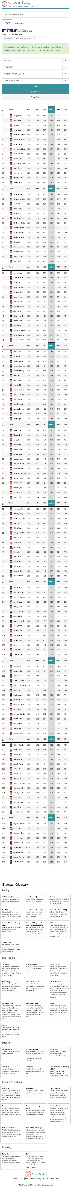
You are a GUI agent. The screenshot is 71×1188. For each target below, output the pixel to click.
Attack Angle (6, 982)
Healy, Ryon (17, 650)
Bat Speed (5, 964)
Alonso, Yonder (18, 287)
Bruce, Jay (16, 375)
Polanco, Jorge (18, 802)
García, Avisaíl (17, 273)
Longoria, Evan (18, 671)
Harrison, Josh (18, 654)
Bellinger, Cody (18, 292)
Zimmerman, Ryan (19, 199)
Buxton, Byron (17, 759)
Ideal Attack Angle (32, 982)
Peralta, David (17, 631)
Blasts (52, 1003)
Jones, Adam (17, 616)
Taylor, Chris (17, 440)
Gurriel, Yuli (17, 588)
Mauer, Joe (16, 242)
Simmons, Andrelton (19, 685)
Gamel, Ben (17, 769)
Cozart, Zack (17, 538)
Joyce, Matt (17, 352)
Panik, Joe (16, 690)
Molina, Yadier (18, 528)
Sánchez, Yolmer (18, 833)
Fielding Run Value (56, 1106)
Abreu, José (17, 282)
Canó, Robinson (18, 361)
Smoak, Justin (17, 159)
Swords (4, 1025)
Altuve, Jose (17, 311)
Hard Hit (5, 910)
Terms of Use (18, 1178)
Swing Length (55, 964)
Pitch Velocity (7, 1049)
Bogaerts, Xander (19, 824)
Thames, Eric (17, 435)
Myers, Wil (16, 523)
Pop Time (5, 1088)
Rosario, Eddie (18, 497)
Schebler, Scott (18, 404)
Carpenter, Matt (18, 194)
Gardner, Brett (17, 492)
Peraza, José (17, 719)
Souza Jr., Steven (18, 395)
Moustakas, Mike (18, 469)
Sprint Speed (6, 1154)
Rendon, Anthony (18, 237)
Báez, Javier (17, 797)
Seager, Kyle (17, 419)
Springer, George (18, 178)
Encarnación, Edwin (19, 163)
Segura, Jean (17, 640)
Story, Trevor (17, 755)
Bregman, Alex (18, 478)
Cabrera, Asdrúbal (19, 519)
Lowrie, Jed (17, 261)
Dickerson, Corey (18, 645)
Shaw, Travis (17, 557)
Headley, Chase (18, 635)
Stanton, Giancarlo (19, 139)
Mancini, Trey (17, 483)
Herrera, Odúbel (18, 681)
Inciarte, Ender (18, 793)
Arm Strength (31, 1088)
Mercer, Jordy (17, 750)
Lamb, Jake (17, 380)
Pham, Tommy (17, 209)
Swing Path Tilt (7, 1003)
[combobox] (35, 14)
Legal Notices (43, 1178)
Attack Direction (55, 982)
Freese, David (17, 449)
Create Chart (35, 97)
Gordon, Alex (17, 774)
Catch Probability (8, 1128)
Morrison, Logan (18, 247)
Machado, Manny (18, 306)
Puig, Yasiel (17, 326)
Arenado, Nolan (18, 256)
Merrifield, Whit (18, 576)
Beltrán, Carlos (18, 838)
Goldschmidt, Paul (19, 149)
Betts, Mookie (17, 454)
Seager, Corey (17, 183)
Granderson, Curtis (19, 464)
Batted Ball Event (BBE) (58, 910)
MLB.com (54, 1178)
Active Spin (54, 1049)
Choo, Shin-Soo (18, 252)
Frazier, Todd (17, 356)
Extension (29, 1067)
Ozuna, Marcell (18, 278)
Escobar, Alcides (18, 857)
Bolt (27, 1154)
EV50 (51, 923)
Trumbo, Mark (17, 728)
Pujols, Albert (17, 626)
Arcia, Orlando (18, 852)
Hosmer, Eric (17, 385)
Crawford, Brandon (19, 714)
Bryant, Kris (17, 213)
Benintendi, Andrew (19, 473)
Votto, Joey (16, 125)
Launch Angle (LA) (32, 897)
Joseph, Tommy (18, 764)
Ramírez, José (17, 302)
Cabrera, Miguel (18, 232)
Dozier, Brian (17, 430)
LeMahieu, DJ (17, 445)
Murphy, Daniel (18, 316)
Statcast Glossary (15, 884)
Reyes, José (17, 807)
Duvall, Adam (17, 724)
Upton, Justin (17, 297)
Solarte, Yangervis (19, 783)
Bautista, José (17, 695)
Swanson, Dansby (19, 778)
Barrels (52, 897)
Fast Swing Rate (31, 964)
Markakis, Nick (18, 592)
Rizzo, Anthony (18, 154)
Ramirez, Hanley (18, 409)
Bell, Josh (16, 547)
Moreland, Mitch (18, 228)
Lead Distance (55, 1088)
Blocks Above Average (34, 1128)
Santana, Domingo (19, 366)
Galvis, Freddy (18, 828)
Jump (4, 1106)
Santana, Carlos (18, 321)
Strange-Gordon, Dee (20, 847)
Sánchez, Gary (17, 173)
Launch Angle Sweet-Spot (35, 910)
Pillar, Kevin (17, 666)
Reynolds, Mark (18, 602)
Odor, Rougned (18, 812)
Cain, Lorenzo (17, 399)
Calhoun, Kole (17, 562)
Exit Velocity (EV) (8, 897)
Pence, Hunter (17, 607)
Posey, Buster (17, 414)
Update (35, 86)
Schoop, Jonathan (19, 533)
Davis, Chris (17, 542)
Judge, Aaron (17, 116)
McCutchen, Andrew (19, 330)
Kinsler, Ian (16, 552)
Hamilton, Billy (18, 862)
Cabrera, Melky (18, 514)
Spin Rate (5, 1067)
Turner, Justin (17, 144)
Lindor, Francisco (19, 340)
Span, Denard (17, 566)
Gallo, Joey (16, 204)
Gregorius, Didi (18, 788)
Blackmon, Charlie (19, 223)
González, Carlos (18, 704)
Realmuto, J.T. (17, 488)
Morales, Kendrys (19, 371)
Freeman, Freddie (19, 135)
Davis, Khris (17, 168)
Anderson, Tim (18, 843)
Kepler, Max (17, 709)
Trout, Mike (17, 120)
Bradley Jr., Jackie (19, 621)
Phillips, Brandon (18, 745)
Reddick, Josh (18, 459)
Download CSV (35, 92)
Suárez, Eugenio (18, 390)
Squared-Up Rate (32, 1003)
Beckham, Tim (18, 571)
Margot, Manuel (18, 733)
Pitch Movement (32, 1049)
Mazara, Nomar (18, 612)
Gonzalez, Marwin (19, 597)
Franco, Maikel (18, 700)
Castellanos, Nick (19, 218)
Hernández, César (19, 509)
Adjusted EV (6, 942)
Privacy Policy (30, 1178)
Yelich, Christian (18, 335)
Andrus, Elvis (17, 676)
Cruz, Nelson (17, 130)
